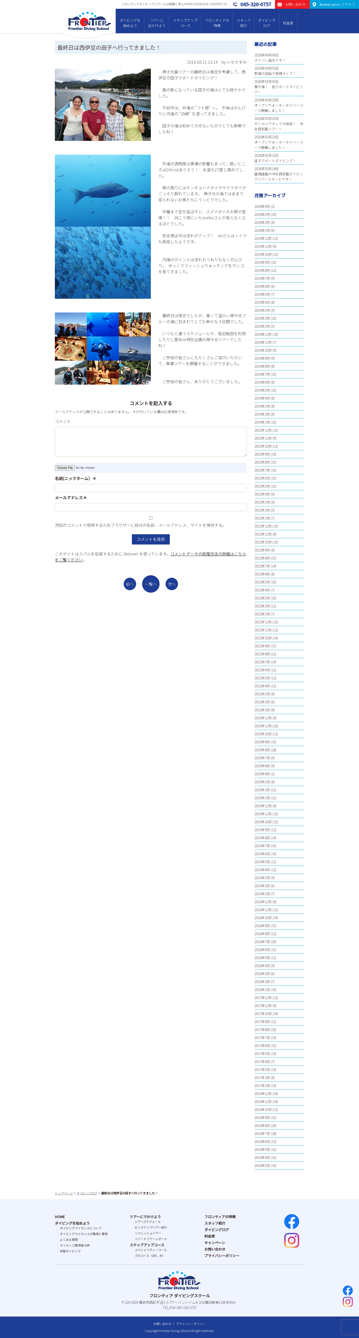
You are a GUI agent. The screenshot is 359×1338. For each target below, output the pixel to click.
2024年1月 (262, 422)
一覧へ (151, 584)
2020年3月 (262, 781)
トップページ (64, 1193)
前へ (130, 584)
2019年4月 (262, 869)
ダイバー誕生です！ (270, 60)
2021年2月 (262, 701)
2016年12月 (263, 1093)
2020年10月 (263, 733)
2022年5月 (262, 581)
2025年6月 (262, 286)
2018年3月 (262, 973)
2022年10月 (263, 541)
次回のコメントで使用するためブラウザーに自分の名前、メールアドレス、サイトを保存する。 (140, 525)
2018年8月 (262, 933)
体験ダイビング (70, 1251)
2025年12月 (263, 238)
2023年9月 (262, 454)
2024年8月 (262, 366)
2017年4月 (262, 1061)
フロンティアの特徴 (217, 23)
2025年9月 (262, 262)
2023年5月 (262, 486)
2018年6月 (262, 949)
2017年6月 (262, 1045)
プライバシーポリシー (221, 1255)
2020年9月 (262, 741)
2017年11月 (263, 1005)
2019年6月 (262, 853)
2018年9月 (262, 925)
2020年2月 (262, 789)
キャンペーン (214, 1242)
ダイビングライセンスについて (81, 1228)
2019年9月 (262, 829)
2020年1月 (262, 797)
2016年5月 (262, 1149)
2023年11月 (263, 438)
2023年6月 (262, 478)
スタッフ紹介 (244, 23)
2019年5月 (262, 861)
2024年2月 (262, 414)
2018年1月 (262, 989)
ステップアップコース (185, 23)
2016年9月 (262, 1117)
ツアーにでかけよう (145, 1216)
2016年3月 (262, 1165)
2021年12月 (263, 621)
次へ (172, 584)
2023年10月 (263, 446)
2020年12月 (263, 717)
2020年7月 (262, 757)
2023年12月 (263, 430)
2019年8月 (262, 837)
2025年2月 (262, 318)
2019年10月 (263, 821)
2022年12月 (263, 526)
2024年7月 (262, 374)
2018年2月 (262, 981)
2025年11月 (263, 246)
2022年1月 (262, 613)
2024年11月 (263, 342)
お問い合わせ (214, 1249)
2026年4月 (262, 206)
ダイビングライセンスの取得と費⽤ (84, 1234)
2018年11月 (263, 909)
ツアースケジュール (148, 1221)
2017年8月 (262, 1029)
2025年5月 (262, 294)
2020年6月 (262, 765)
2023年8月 (262, 462)
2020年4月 (262, 773)
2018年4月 (262, 965)
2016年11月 (263, 1101)
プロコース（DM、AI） (150, 1255)
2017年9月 (262, 1021)
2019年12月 (263, 805)
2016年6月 (262, 1141)
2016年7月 (262, 1133)
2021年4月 (262, 685)
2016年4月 (262, 1157)
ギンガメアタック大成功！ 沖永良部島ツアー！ (278, 126)
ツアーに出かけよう (157, 23)
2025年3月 (262, 310)
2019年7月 (262, 845)
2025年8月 (262, 270)
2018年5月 (262, 957)
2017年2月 (262, 1077)
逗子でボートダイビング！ (275, 160)
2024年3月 (262, 406)
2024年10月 (263, 350)
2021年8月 (262, 653)
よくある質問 (69, 1239)
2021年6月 (262, 669)
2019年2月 (262, 885)
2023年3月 (262, 502)
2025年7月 (262, 278)
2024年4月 (262, 398)
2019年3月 (262, 877)
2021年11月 (263, 629)
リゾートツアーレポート (151, 1239)
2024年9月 (262, 358)
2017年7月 (262, 1037)
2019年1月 (262, 893)
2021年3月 (262, 693)
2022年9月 (262, 549)
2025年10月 (263, 254)
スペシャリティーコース (151, 1250)
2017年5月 (262, 1053)
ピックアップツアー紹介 (151, 1227)
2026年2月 (262, 222)
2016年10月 (263, 1109)
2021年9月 (262, 645)
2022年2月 (262, 605)
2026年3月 (262, 214)
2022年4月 (262, 589)
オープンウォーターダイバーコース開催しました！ (278, 108)
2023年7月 (262, 470)
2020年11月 (263, 725)
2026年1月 (262, 230)
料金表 (288, 22)
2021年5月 (262, 677)
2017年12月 (263, 997)
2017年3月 (262, 1069)
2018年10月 (263, 917)
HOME (60, 1216)
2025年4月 (262, 302)
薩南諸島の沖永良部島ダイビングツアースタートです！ (278, 176)
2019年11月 (263, 813)
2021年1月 (262, 709)
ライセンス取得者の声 (75, 1245)
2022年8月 (262, 557)
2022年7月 (262, 565)
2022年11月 (263, 534)
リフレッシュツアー (148, 1233)
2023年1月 (262, 518)
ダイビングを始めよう (130, 23)
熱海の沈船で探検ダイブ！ (275, 73)
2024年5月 (262, 390)
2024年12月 (263, 334)
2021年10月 (263, 637)
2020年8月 (262, 749)
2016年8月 (262, 1125)
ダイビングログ (266, 23)
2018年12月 (263, 901)
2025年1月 (262, 326)
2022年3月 (262, 597)
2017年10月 (263, 1013)
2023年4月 (262, 494)
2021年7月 (262, 661)
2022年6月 (262, 573)
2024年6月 (262, 382)
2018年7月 (262, 941)
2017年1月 (262, 1085)
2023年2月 (262, 510)
